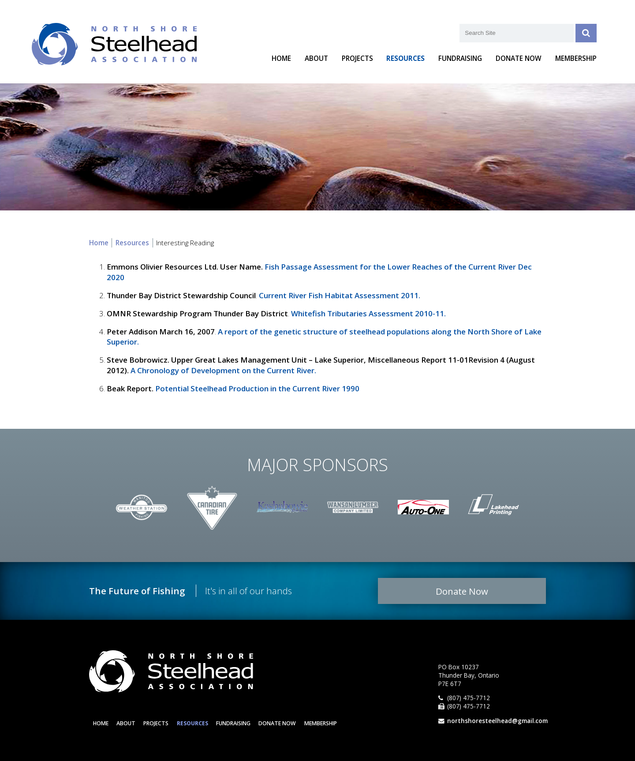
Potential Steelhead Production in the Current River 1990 (257, 388)
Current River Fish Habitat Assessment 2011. (339, 295)
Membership (576, 58)
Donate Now (519, 58)
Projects (357, 58)
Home (281, 58)
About (316, 58)
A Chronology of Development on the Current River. (223, 370)
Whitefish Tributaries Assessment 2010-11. (368, 313)
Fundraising (460, 58)
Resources (405, 58)
